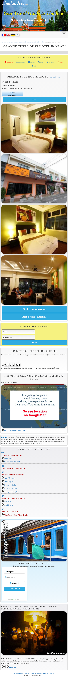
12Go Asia (14, 599)
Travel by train (9, 478)
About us (45, 673)
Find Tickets (14, 589)
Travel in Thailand (36, 673)
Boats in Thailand (10, 488)
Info (34, 66)
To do (40, 62)
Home (4, 42)
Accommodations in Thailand (16, 42)
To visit (31, 62)
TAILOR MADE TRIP (10, 512)
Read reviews (12, 95)
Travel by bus (9, 481)
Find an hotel (9, 458)
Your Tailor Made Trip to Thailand (16, 515)
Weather (50, 62)
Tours (60, 62)
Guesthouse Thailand (12, 462)
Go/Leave (9, 62)
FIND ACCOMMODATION (12, 455)
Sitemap (51, 673)
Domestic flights (10, 485)
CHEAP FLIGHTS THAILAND (13, 468)
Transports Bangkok (11, 492)
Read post (12, 667)
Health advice (9, 505)
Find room (20, 62)
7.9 (11, 92)
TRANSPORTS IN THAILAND (13, 475)
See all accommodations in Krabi (15, 431)
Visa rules (8, 502)
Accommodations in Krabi (35, 42)
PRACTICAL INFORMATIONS (13, 498)
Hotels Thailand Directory (22, 673)
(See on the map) (55, 77)
